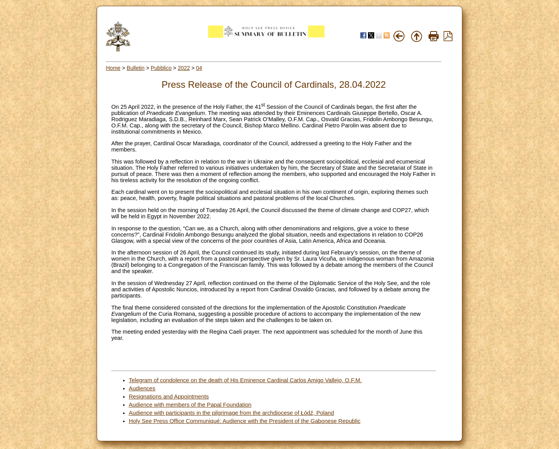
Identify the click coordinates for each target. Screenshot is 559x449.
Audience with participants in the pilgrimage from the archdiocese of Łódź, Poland (231, 413)
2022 (184, 68)
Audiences (142, 388)
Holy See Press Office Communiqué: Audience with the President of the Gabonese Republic (245, 421)
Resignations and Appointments (169, 396)
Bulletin (135, 68)
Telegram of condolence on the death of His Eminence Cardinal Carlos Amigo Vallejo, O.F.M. (245, 380)
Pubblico (161, 68)
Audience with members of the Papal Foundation (190, 405)
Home (113, 68)
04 (199, 68)
